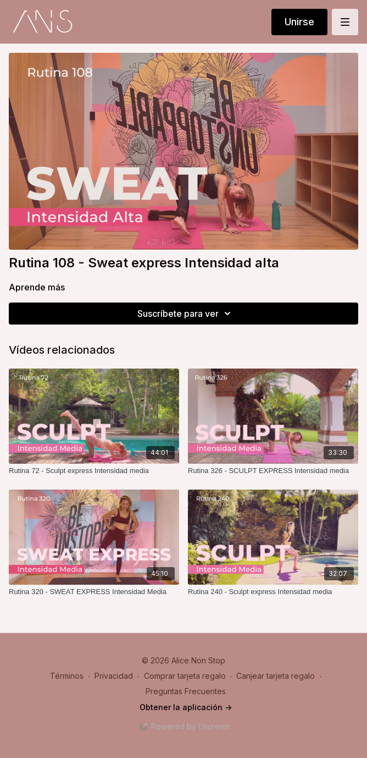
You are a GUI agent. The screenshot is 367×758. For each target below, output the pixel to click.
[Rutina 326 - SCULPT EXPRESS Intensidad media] (273, 470)
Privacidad (113, 675)
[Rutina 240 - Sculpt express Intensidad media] (273, 591)
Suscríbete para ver (185, 313)
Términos (67, 675)
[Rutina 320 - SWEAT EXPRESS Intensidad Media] (94, 591)
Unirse (299, 22)
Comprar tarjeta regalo (185, 675)
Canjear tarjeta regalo (275, 675)
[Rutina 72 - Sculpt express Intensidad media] (94, 470)
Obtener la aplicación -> (186, 707)
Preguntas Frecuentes (186, 691)
